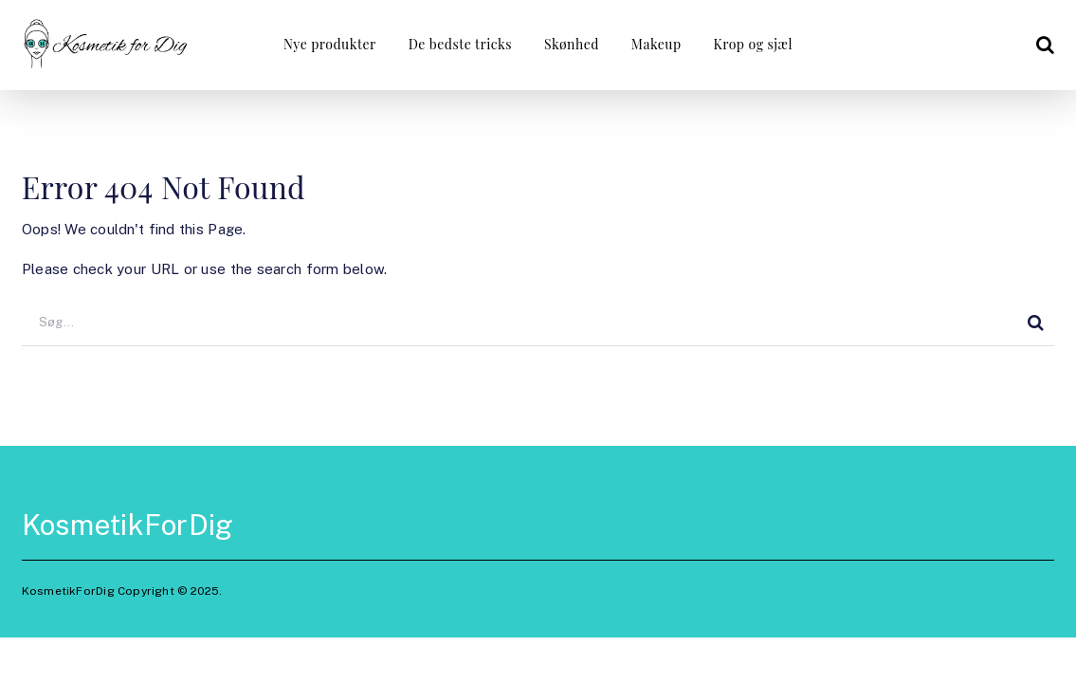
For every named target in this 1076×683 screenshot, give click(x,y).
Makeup (656, 44)
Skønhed (571, 44)
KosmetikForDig (128, 525)
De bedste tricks (460, 44)
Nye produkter (329, 44)
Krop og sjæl (753, 44)
